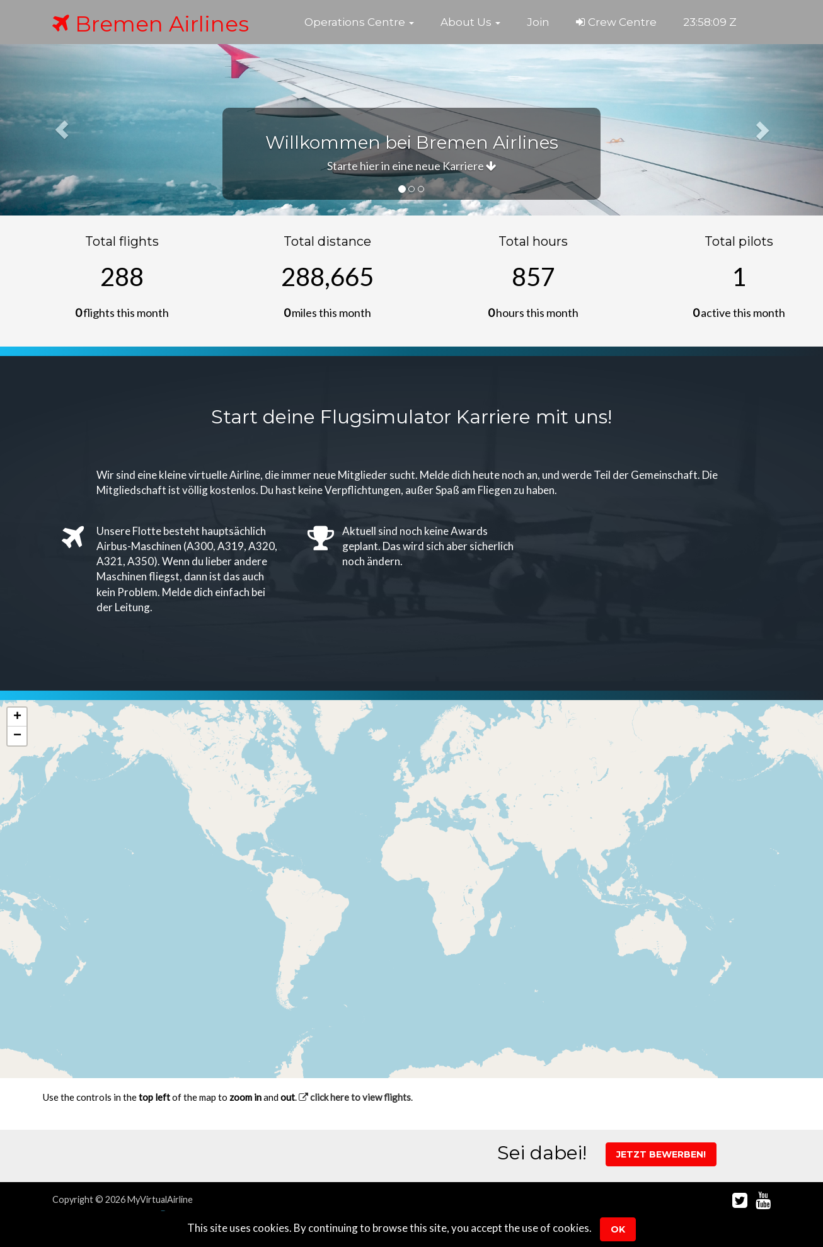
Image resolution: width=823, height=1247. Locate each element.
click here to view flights (355, 1097)
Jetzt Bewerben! (661, 1154)
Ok (618, 1229)
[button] (359, 22)
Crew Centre (616, 22)
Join (538, 22)
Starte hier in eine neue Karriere (412, 166)
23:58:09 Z (710, 22)
